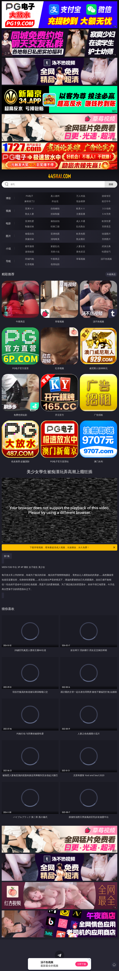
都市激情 (29, 246)
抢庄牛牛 (106, 201)
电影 (8, 223)
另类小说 (55, 251)
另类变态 (106, 226)
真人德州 (55, 195)
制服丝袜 (29, 226)
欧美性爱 (106, 221)
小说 (8, 248)
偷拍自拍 (55, 221)
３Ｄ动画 (106, 208)
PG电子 (29, 195)
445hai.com (59, 176)
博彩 (8, 198)
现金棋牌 (80, 201)
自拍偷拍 (55, 208)
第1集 (7, 556)
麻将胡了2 (29, 201)
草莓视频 (80, 258)
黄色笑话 (80, 251)
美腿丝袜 (29, 239)
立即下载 (81, 964)
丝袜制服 (55, 213)
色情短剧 (55, 264)
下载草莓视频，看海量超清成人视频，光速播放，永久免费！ (73, 547)
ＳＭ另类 (106, 213)
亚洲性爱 (29, 221)
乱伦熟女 (80, 226)
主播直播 (80, 213)
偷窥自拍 (29, 233)
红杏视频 (29, 264)
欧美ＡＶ (80, 208)
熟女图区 (80, 239)
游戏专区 (106, 195)
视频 (8, 210)
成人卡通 (80, 221)
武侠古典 (106, 246)
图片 (8, 236)
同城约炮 (29, 258)
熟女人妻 (29, 213)
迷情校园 (29, 251)
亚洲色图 (55, 233)
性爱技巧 (106, 251)
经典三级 (55, 226)
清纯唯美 (55, 239)
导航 (8, 261)
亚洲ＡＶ (29, 208)
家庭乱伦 (55, 246)
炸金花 (55, 201)
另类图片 (106, 239)
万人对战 (80, 195)
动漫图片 (106, 233)
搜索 (111, 184)
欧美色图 (80, 233)
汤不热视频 (106, 258)
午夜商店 (55, 258)
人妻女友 (80, 246)
